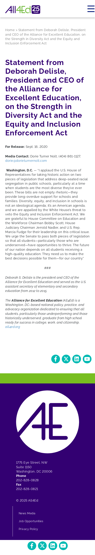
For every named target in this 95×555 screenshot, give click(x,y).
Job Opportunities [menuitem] (31, 521)
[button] (55, 359)
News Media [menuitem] (27, 513)
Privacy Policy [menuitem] (28, 529)
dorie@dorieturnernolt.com (26, 160)
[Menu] (91, 9)
